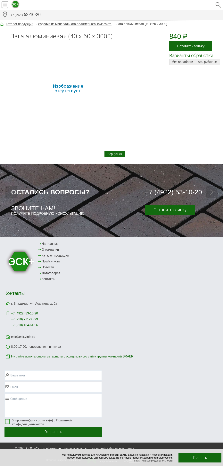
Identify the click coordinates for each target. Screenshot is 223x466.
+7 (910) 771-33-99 (24, 319)
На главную (50, 243)
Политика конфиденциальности (153, 460)
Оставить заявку (191, 46)
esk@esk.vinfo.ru (23, 337)
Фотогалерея (51, 273)
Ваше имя (17, 375)
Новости (48, 267)
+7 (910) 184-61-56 (24, 325)
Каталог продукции (19, 24)
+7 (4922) (24, 313)
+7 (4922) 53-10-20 (173, 192)
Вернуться (114, 154)
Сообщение (18, 399)
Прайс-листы (51, 261)
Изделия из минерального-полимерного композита (75, 24)
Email (14, 387)
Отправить (53, 432)
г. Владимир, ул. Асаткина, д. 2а (34, 303)
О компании (50, 249)
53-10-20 (26, 15)
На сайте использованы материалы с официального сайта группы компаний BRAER (72, 356)
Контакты (48, 279)
